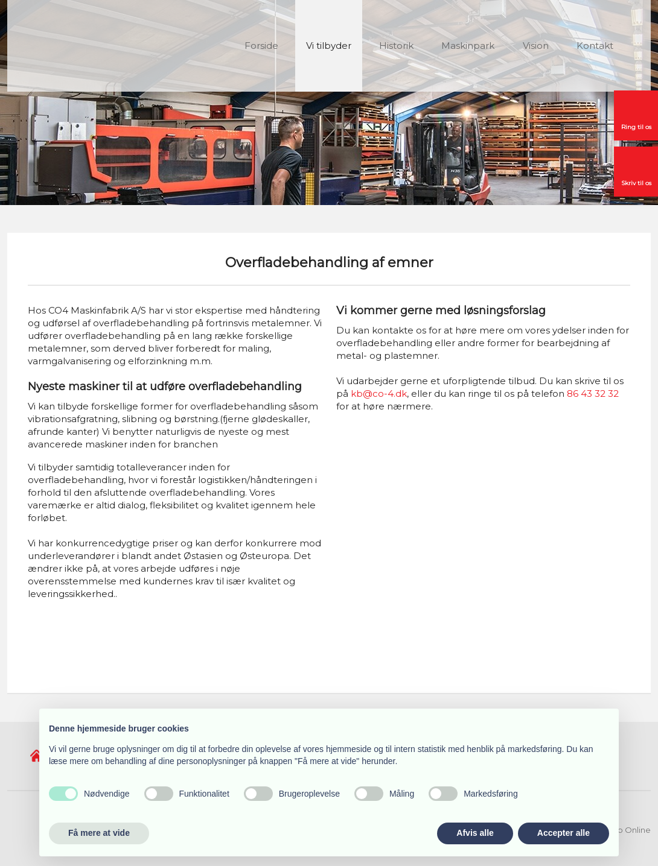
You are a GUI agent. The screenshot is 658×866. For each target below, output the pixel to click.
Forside (261, 45)
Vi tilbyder (328, 45)
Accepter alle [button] (563, 833)
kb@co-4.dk (379, 393)
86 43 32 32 (593, 393)
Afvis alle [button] (474, 833)
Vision (536, 45)
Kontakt (595, 45)
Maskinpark (467, 45)
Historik (396, 45)
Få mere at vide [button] (99, 833)
